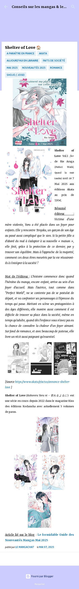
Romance (56, 67)
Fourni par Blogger (39, 576)
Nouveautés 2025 (33, 67)
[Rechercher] (73, 7)
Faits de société (54, 60)
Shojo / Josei (16, 74)
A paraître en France (20, 53)
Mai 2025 (12, 67)
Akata (43, 53)
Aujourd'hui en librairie (22, 60)
